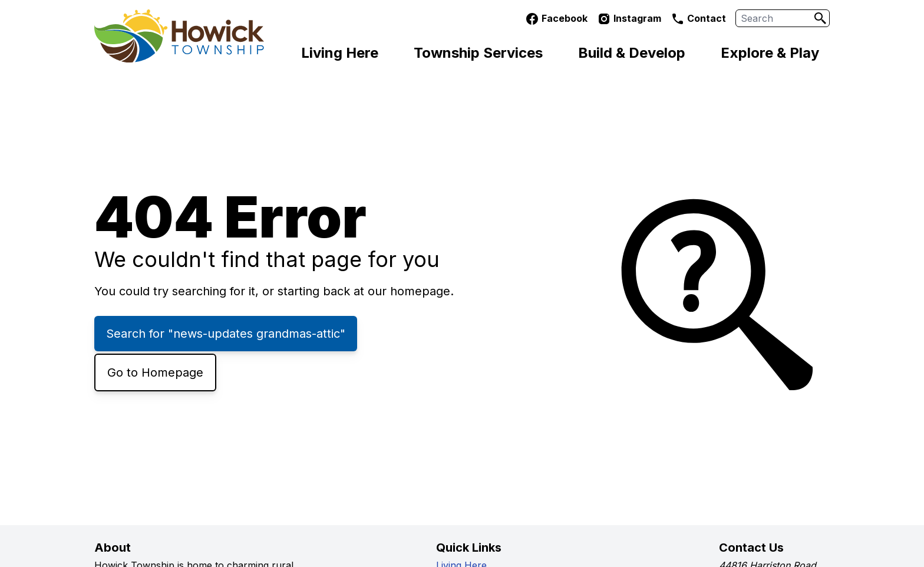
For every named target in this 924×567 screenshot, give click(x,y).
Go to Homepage (155, 372)
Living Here (339, 52)
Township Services (478, 52)
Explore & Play (770, 52)
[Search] (820, 18)
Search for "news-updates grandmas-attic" (225, 334)
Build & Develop (631, 52)
